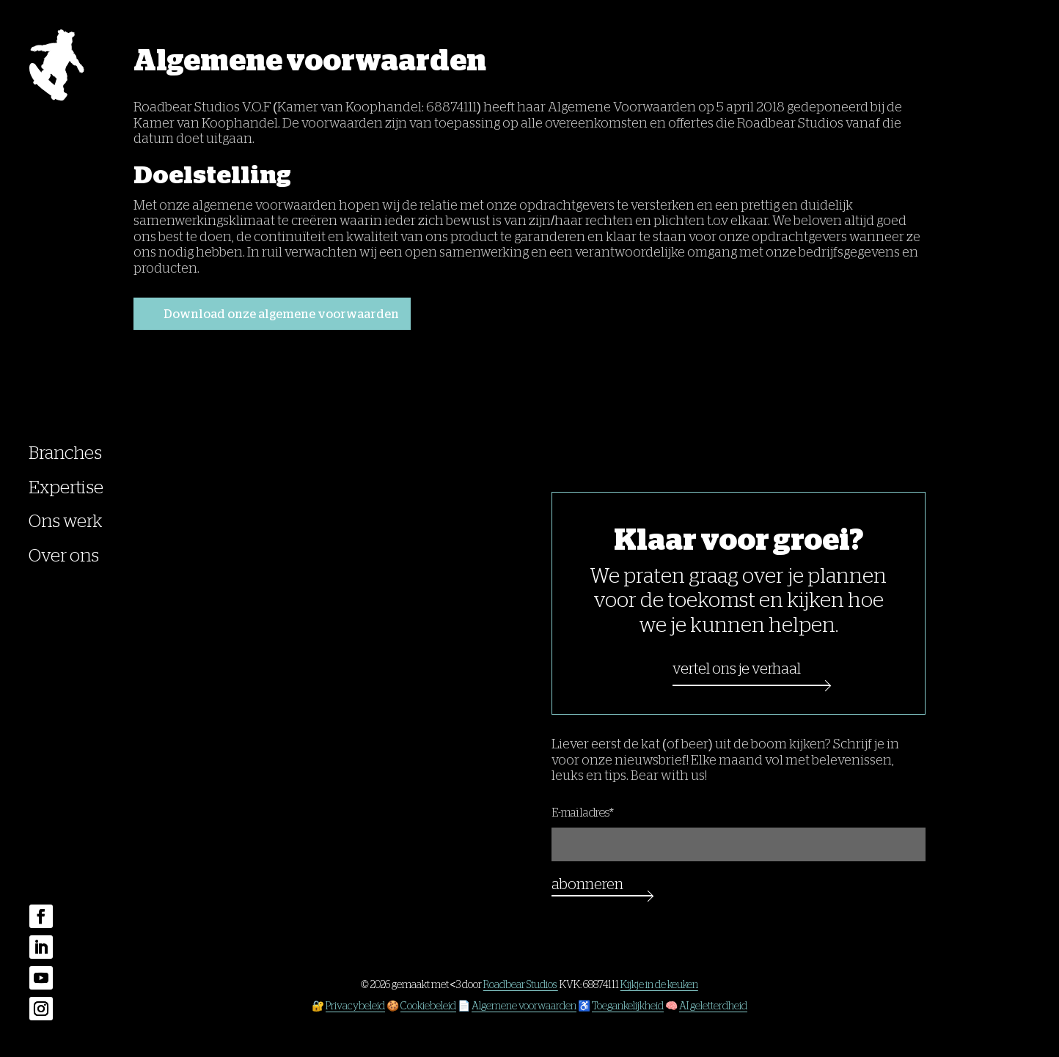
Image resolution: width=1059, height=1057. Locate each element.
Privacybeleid (355, 1006)
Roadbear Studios (520, 984)
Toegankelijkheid (628, 1006)
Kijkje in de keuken (659, 984)
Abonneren (587, 884)
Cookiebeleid (428, 1006)
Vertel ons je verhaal (737, 668)
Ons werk (65, 521)
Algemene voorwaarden (524, 1006)
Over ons (64, 555)
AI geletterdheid (713, 1006)
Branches (65, 453)
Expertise (66, 487)
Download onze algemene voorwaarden (281, 314)
